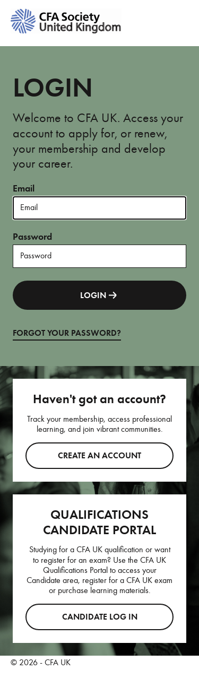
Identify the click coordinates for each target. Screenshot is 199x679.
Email (23, 188)
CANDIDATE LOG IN (99, 617)
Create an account (99, 455)
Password (32, 236)
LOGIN (99, 295)
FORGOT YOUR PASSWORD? (67, 333)
